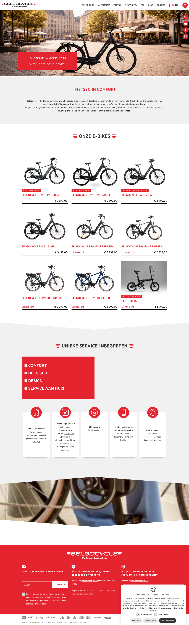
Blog (150, 5)
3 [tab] (183, 74)
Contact (161, 5)
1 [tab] (178, 74)
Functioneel (146, 612)
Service (117, 5)
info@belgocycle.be (185, 23)
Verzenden (59, 584)
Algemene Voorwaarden (77, 623)
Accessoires (104, 5)
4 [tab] (185, 74)
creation (30, 623)
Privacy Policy (62, 623)
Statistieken (163, 612)
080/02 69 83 (185, 18)
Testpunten (131, 5)
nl (173, 5)
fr (177, 5)
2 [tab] (180, 74)
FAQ (142, 5)
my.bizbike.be (89, 594)
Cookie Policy (50, 623)
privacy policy (41, 604)
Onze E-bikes (88, 5)
